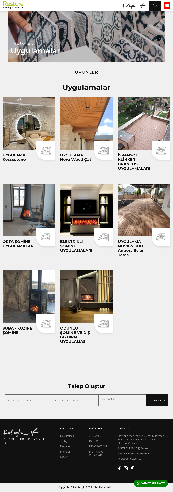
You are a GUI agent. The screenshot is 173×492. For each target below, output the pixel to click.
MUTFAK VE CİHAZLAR (96, 453)
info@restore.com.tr (130, 458)
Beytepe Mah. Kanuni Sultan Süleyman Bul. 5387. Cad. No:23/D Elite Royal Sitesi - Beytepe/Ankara (143, 439)
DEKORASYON (98, 446)
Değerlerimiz (68, 446)
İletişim (64, 456)
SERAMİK (95, 436)
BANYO (93, 441)
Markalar (65, 451)
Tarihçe (64, 441)
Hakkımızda (67, 436)
